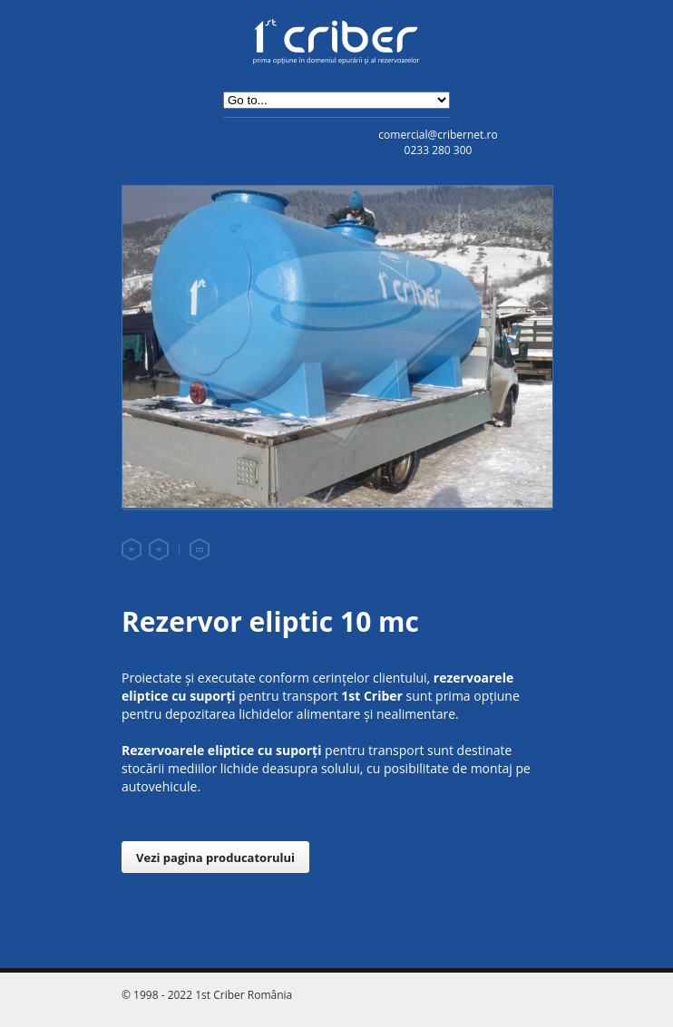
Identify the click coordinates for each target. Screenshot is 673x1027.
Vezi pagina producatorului (215, 857)
